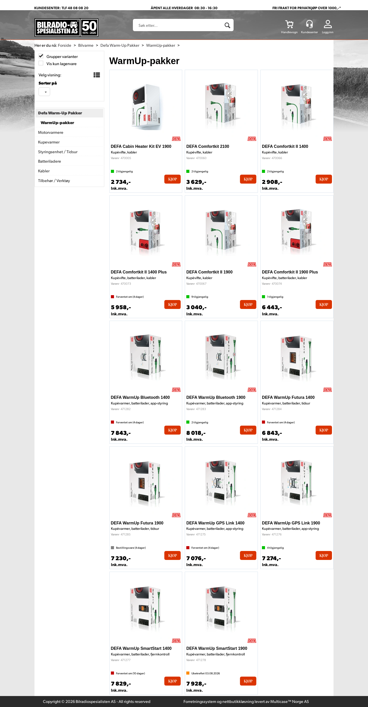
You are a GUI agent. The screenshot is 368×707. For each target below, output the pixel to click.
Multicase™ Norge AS (289, 701)
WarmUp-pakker (160, 45)
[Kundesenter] (309, 24)
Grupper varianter (62, 56)
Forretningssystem (199, 701)
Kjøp (172, 179)
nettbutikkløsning (238, 701)
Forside (64, 45)
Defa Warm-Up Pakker (119, 45)
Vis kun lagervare (61, 63)
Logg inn (328, 32)
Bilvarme (86, 45)
